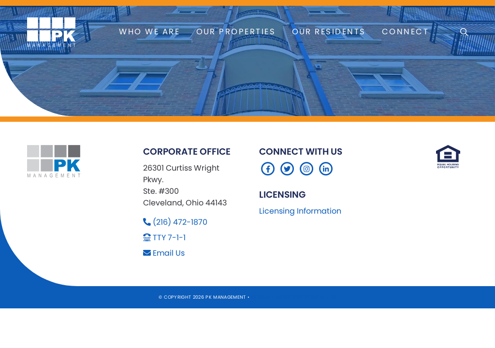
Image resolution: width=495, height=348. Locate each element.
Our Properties (236, 31)
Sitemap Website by (278, 297)
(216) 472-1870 (180, 222)
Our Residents (329, 31)
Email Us (169, 253)
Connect (405, 31)
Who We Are (149, 31)
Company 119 (321, 297)
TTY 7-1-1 (169, 237)
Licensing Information (300, 211)
